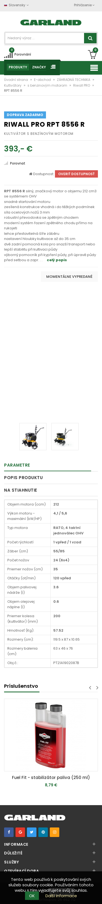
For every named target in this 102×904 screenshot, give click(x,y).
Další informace (61, 896)
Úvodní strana (16, 79)
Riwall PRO (82, 85)
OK (32, 896)
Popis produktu (23, 477)
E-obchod (43, 79)
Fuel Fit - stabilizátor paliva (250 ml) (51, 777)
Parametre (17, 465)
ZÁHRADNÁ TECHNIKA (74, 79)
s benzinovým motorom (47, 85)
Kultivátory (13, 85)
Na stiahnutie (20, 490)
